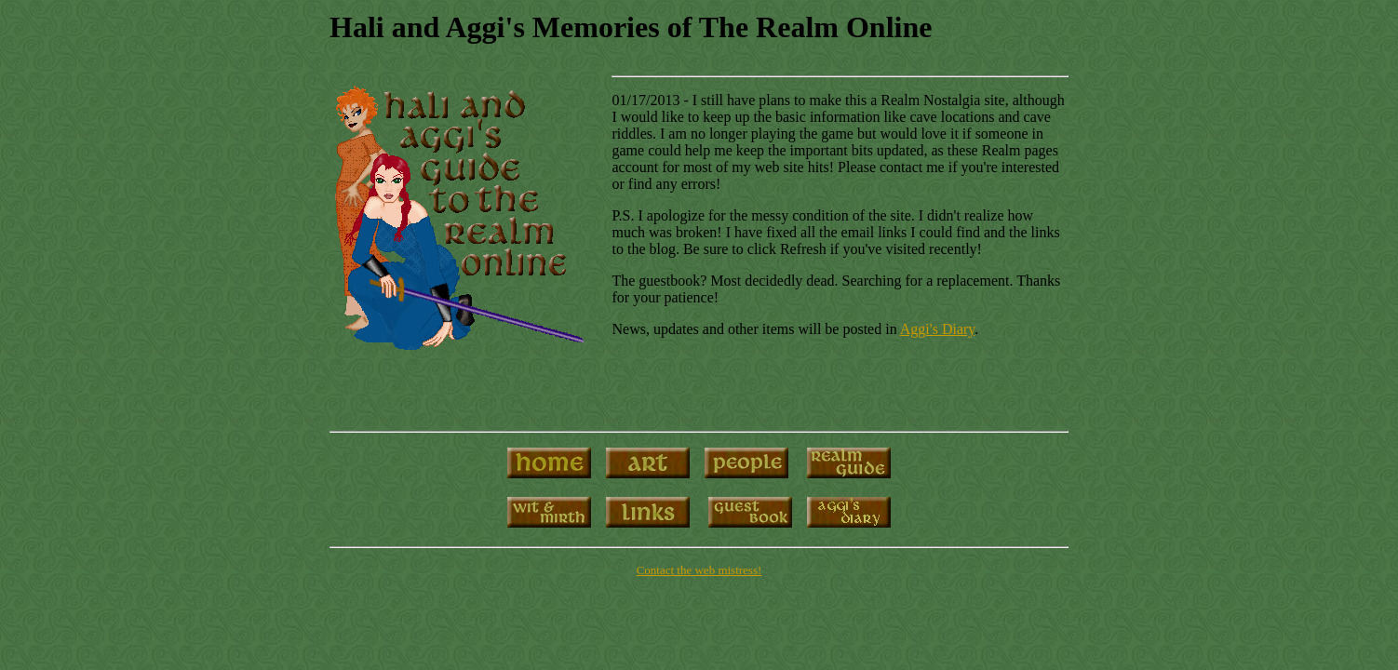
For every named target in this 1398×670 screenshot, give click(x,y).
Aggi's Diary (937, 329)
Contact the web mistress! (699, 570)
